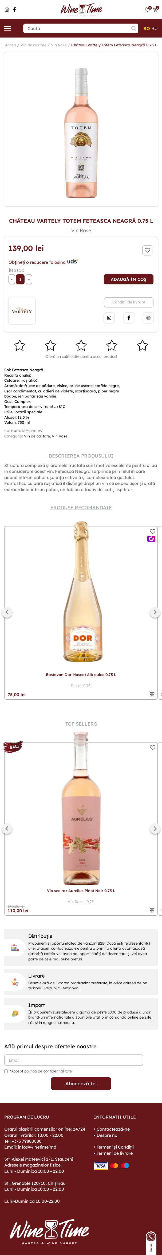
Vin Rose (59, 45)
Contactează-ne (113, 1129)
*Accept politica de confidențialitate (41, 1071)
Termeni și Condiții (115, 1147)
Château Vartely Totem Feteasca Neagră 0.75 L (114, 45)
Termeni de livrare (115, 1153)
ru (155, 28)
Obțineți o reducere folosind (44, 262)
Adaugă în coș (129, 279)
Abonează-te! (81, 1084)
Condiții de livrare (128, 302)
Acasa (10, 45)
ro (147, 28)
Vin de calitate (33, 45)
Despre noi (107, 1135)
